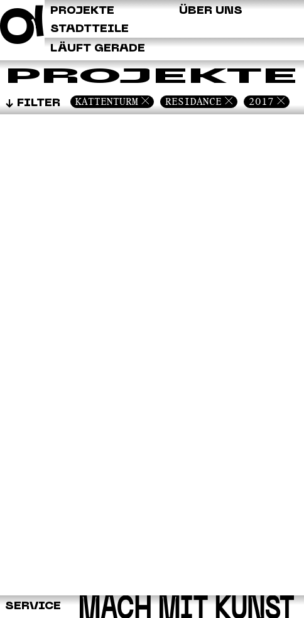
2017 (261, 101)
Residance (193, 101)
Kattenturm (106, 101)
